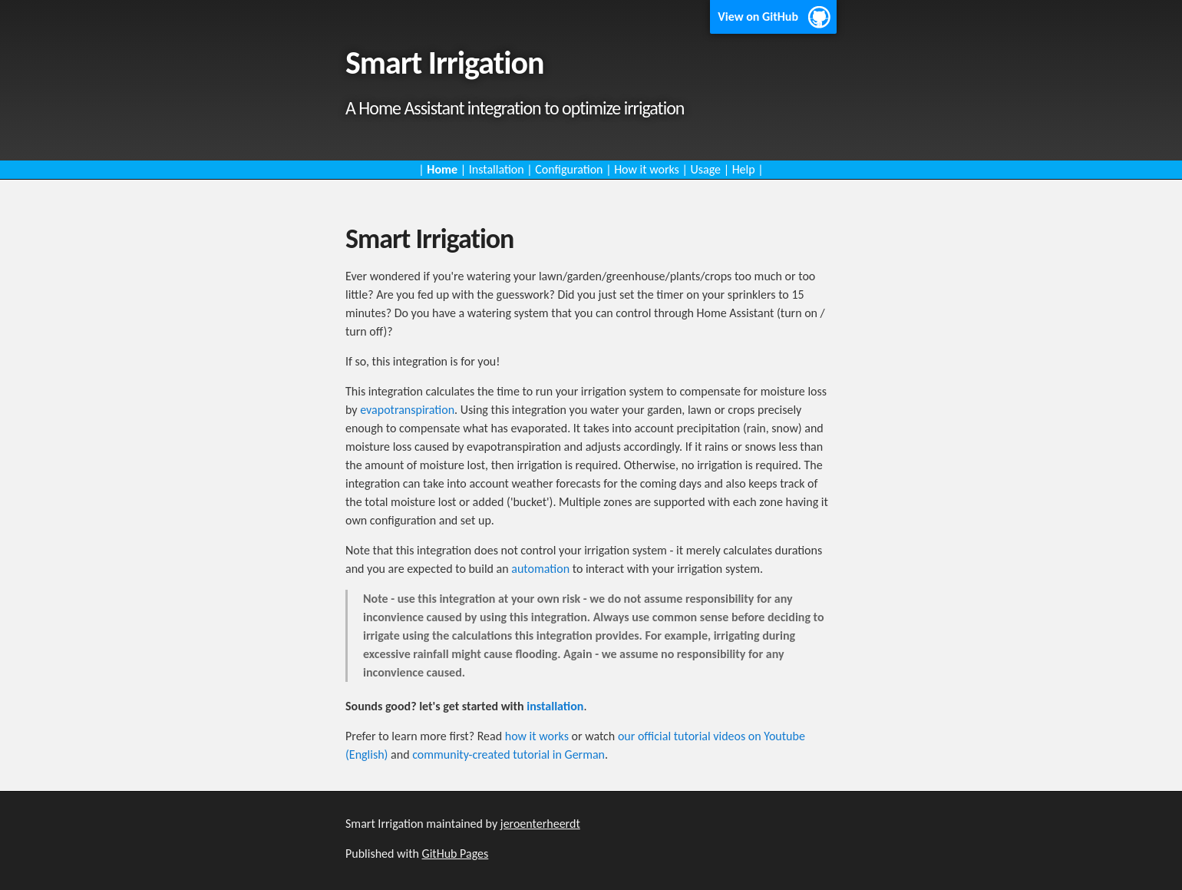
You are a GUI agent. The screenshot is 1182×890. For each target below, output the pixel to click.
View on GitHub (758, 16)
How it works (646, 169)
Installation (496, 169)
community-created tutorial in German (508, 754)
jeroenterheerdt (540, 823)
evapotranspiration (407, 409)
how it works (537, 736)
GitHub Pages (455, 853)
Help (743, 169)
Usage (705, 169)
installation (555, 706)
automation (540, 568)
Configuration (569, 169)
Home (442, 169)
